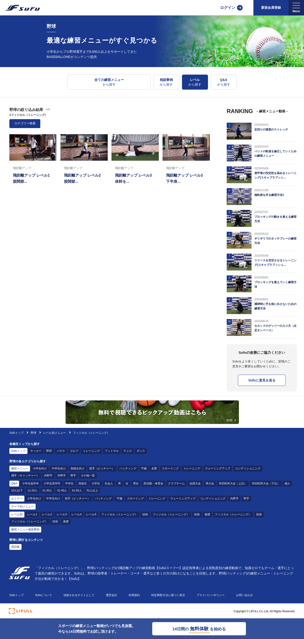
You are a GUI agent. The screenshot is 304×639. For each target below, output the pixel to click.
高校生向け (77, 468)
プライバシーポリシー (210, 595)
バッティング (127, 468)
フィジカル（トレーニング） (119, 514)
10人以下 (17, 490)
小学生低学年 (30, 483)
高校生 (82, 483)
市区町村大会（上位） (233, 483)
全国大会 (195, 483)
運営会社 (111, 595)
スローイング (170, 468)
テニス (127, 451)
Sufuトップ (16, 432)
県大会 (210, 483)
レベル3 (62, 514)
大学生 (96, 483)
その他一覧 (88, 475)
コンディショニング (247, 468)
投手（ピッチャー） (102, 468)
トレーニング (91, 451)
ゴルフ (74, 451)
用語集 (15, 546)
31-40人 (62, 490)
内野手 (48, 475)
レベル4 (76, 514)
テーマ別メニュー (22, 506)
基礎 (207, 514)
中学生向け (59, 468)
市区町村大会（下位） (266, 483)
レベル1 (32, 514)
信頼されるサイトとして (78, 595)
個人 (287, 483)
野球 (34, 432)
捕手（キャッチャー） (25, 475)
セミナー (16, 498)
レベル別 (16, 514)
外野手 (61, 475)
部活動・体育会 (153, 483)
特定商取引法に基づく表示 (168, 595)
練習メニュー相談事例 (25, 529)
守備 (144, 468)
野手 (73, 475)
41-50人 (77, 490)
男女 (136, 483)
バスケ (61, 451)
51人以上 (92, 490)
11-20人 (33, 490)
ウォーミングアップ (217, 468)
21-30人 (47, 490)
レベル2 (47, 514)
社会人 (109, 483)
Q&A (14, 483)
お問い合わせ (244, 595)
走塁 (154, 468)
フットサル (112, 451)
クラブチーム (176, 483)
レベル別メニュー (54, 432)
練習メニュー (19, 468)
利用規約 (134, 595)
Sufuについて (43, 595)
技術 (145, 514)
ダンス (141, 451)
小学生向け (40, 468)
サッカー (35, 451)
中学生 (69, 483)
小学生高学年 (52, 483)
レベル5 (91, 514)
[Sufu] (20, 8)
